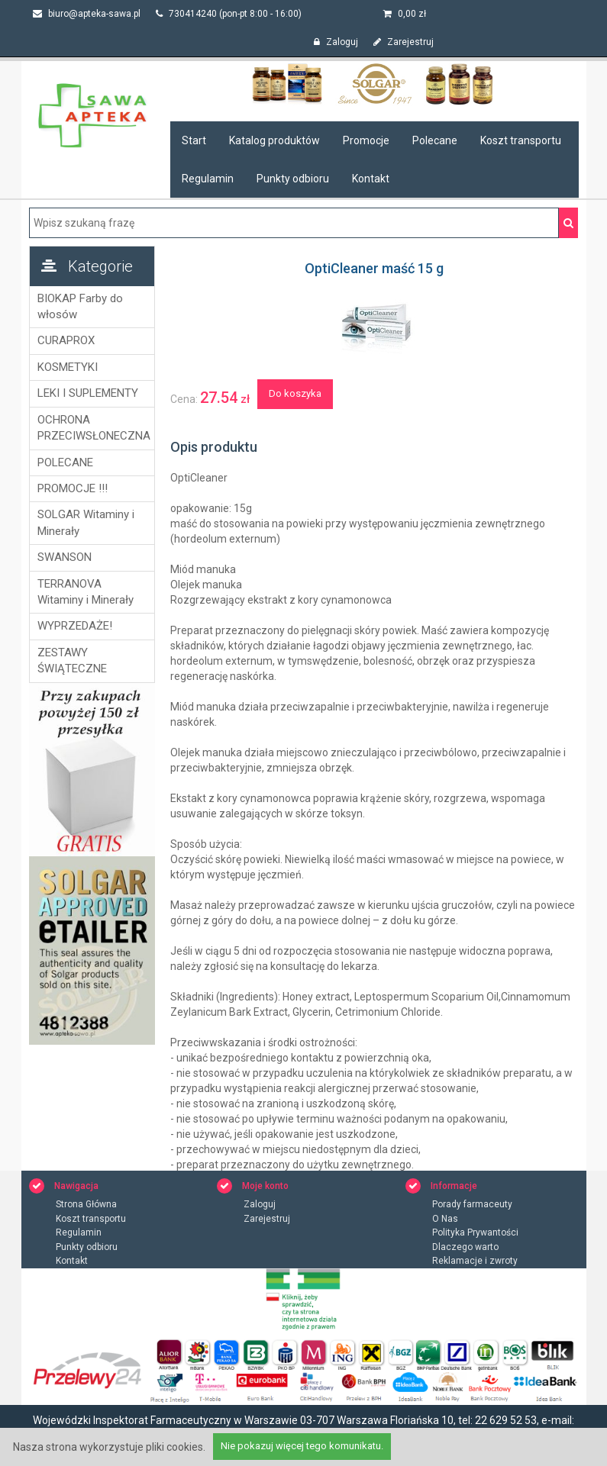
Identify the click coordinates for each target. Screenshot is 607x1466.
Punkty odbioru (293, 178)
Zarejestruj (403, 42)
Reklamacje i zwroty (475, 1260)
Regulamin (208, 178)
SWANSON (64, 557)
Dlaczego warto (465, 1247)
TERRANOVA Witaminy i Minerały (85, 592)
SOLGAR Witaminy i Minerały (85, 522)
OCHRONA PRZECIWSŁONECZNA (92, 428)
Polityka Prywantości (475, 1232)
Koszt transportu (520, 140)
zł (404, 13)
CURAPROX (66, 340)
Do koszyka (295, 393)
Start (194, 140)
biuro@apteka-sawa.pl (86, 13)
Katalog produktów (274, 140)
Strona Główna (86, 1204)
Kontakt (370, 178)
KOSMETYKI (67, 367)
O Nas (445, 1218)
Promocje (366, 140)
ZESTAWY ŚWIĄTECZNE (72, 660)
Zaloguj (336, 42)
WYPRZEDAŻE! (74, 626)
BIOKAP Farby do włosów (80, 306)
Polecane (434, 140)
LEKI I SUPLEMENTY (87, 393)
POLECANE (65, 462)
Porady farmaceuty (472, 1204)
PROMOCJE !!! (72, 488)
